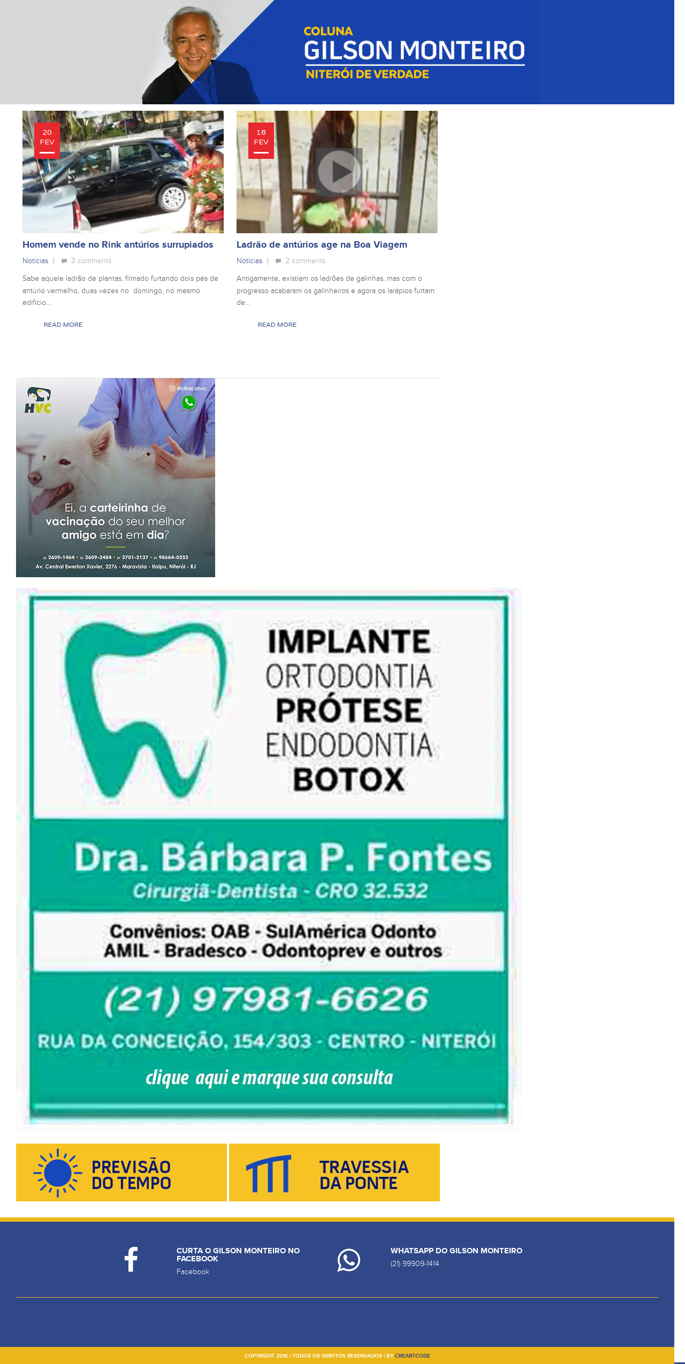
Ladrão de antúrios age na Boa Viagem (322, 245)
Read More (63, 324)
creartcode (412, 1356)
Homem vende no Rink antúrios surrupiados (118, 245)
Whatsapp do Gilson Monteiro (456, 1251)
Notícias (35, 260)
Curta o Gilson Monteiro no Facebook (238, 1255)
